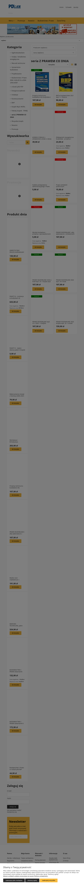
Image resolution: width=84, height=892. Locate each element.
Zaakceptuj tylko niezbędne (14, 880)
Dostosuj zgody (32, 880)
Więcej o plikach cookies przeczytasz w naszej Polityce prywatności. (25, 876)
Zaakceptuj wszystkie (48, 880)
